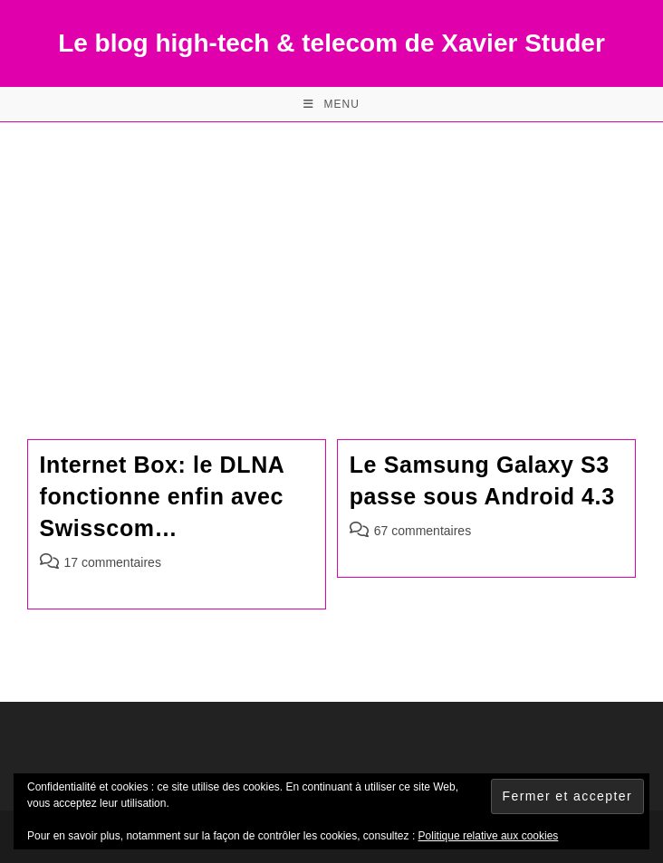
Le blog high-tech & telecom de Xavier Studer (331, 43)
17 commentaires (112, 562)
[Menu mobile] (331, 104)
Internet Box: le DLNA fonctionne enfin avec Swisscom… (162, 496)
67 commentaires (422, 530)
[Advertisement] (331, 258)
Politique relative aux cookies (488, 835)
